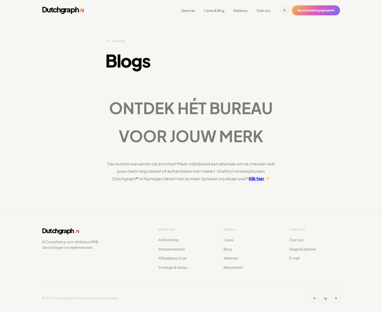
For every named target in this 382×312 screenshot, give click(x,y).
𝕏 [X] (336, 298)
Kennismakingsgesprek (316, 10)
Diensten (188, 10)
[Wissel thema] (284, 10)
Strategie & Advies (173, 267)
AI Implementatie (171, 249)
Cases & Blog (214, 10)
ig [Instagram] (325, 298)
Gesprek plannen (302, 249)
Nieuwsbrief (233, 267)
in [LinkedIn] (314, 298)
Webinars (240, 10)
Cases (229, 240)
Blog (227, 249)
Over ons (263, 10)
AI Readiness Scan (172, 258)
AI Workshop (168, 240)
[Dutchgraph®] (63, 10)
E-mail (294, 258)
